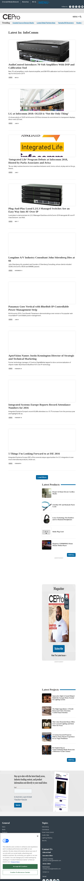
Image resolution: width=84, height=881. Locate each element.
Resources (5, 816)
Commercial (45, 808)
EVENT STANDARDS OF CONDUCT (54, 872)
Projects (4, 814)
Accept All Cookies (20, 866)
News (10, 77)
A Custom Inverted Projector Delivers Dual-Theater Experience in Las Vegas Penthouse (63, 715)
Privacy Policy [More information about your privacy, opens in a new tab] (15, 862)
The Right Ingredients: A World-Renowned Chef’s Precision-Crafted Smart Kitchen (63, 689)
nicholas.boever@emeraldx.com (52, 847)
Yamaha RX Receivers (66, 23)
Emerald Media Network (10, 2)
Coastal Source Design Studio (23, 23)
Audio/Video (45, 814)
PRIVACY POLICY (51, 874)
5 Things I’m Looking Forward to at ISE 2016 (34, 453)
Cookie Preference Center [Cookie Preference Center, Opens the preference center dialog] (20, 872)
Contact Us (46, 851)
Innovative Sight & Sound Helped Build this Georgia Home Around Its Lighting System (63, 676)
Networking (45, 805)
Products (4, 811)
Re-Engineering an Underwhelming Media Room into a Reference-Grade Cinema (63, 728)
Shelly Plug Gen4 (58, 532)
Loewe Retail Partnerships (46, 23)
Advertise (25, 2)
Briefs (3, 808)
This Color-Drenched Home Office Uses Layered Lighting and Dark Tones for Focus (63, 702)
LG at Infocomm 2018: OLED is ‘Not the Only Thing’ (38, 113)
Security (44, 819)
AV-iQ (34, 2)
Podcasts (5, 822)
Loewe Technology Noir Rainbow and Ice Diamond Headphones (63, 519)
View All (71, 555)
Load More (42, 477)
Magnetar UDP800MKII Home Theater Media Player (62, 544)
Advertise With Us (7, 832)
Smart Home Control (48, 811)
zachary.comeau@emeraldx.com (52, 839)
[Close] (37, 836)
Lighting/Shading (47, 816)
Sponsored (5, 819)
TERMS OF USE (40, 874)
